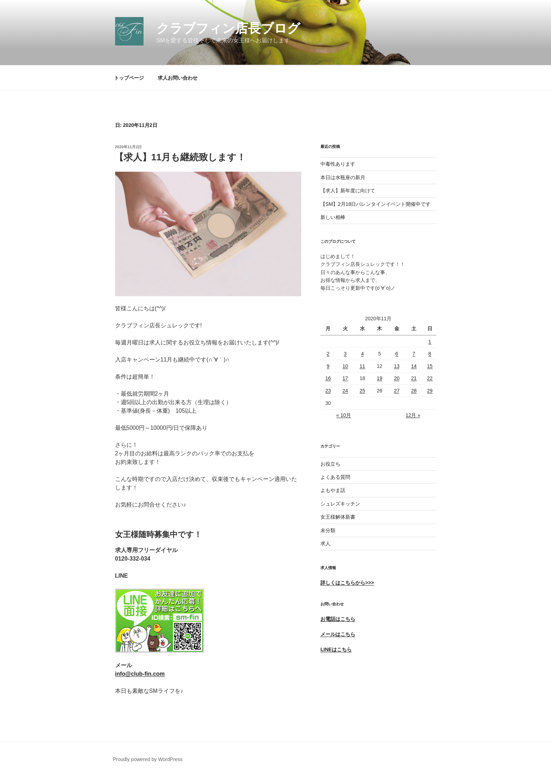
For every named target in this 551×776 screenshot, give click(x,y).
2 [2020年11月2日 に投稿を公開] (328, 354)
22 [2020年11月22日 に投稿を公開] (430, 378)
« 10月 (343, 415)
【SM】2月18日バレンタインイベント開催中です (375, 204)
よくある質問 (335, 477)
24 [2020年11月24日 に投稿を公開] (345, 391)
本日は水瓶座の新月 (342, 177)
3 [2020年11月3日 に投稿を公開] (345, 354)
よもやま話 (332, 490)
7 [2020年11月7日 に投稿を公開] (413, 354)
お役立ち (330, 464)
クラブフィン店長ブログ (228, 28)
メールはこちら (337, 634)
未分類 (327, 530)
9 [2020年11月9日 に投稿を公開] (328, 366)
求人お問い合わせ (178, 78)
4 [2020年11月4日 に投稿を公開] (362, 354)
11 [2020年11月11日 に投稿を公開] (362, 366)
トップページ (129, 78)
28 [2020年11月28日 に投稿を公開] (414, 391)
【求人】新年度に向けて (347, 190)
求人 (325, 543)
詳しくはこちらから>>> (347, 582)
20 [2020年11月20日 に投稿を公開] (397, 378)
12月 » (413, 415)
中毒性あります (337, 164)
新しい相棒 (332, 217)
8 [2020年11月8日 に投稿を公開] (429, 354)
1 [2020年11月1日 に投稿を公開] (429, 341)
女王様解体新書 (337, 517)
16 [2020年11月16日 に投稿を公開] (328, 378)
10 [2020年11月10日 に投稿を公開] (345, 366)
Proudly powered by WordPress (148, 759)
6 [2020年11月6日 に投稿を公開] (396, 354)
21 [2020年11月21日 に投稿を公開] (414, 378)
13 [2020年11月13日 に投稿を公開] (397, 366)
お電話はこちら (337, 619)
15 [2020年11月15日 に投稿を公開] (430, 366)
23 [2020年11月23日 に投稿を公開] (328, 391)
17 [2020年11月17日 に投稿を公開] (345, 378)
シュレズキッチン (340, 504)
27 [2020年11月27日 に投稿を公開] (397, 391)
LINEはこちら (336, 649)
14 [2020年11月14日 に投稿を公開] (414, 366)
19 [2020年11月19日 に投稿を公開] (380, 378)
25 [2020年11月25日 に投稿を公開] (362, 391)
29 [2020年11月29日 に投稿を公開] (430, 391)
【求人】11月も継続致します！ (180, 157)
